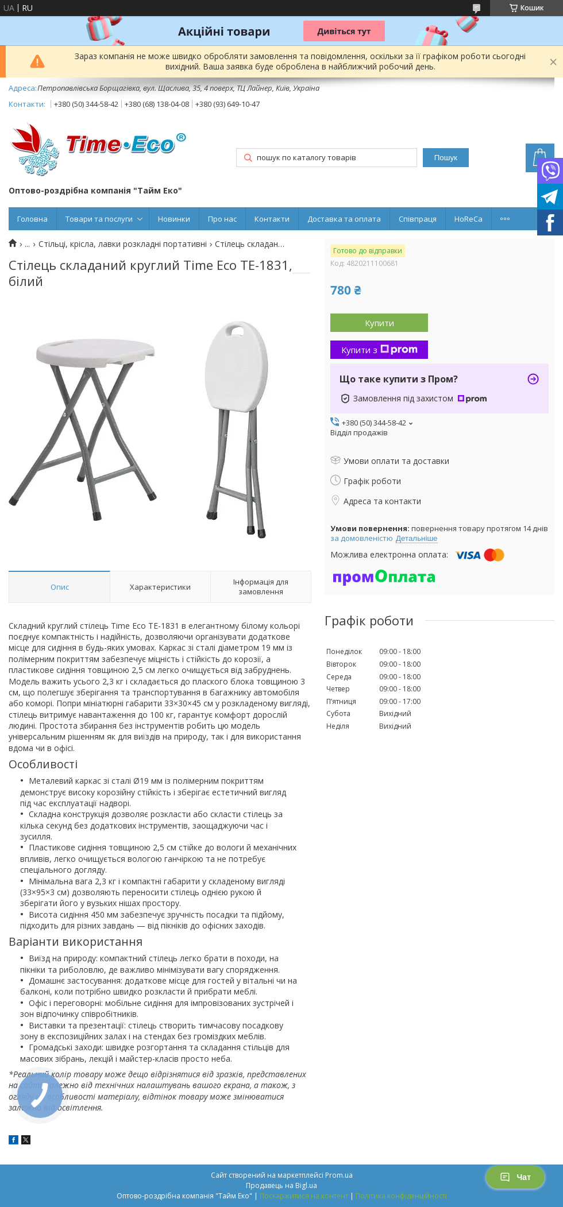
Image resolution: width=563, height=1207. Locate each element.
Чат (515, 1177)
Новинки (174, 219)
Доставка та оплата (344, 219)
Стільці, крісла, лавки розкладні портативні (122, 244)
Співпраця (418, 219)
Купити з (379, 349)
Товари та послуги (99, 219)
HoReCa (468, 219)
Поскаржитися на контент (304, 1196)
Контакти (272, 219)
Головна (32, 219)
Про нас (222, 219)
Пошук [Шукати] (445, 157)
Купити (379, 322)
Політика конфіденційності (401, 1196)
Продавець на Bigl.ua (281, 1185)
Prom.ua (339, 1175)
